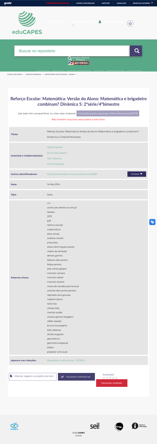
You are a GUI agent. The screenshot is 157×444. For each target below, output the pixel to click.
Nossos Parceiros (33, 74)
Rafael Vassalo (55, 147)
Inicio (53, 23)
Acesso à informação (85, 3)
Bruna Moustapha (57, 153)
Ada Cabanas (54, 158)
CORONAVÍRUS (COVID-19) (57, 3)
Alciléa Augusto (55, 164)
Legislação (121, 3)
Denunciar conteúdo (118, 383)
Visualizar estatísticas (81, 376)
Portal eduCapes (14, 74)
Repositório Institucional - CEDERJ (60, 74)
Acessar (136, 174)
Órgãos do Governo (141, 3)
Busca (67, 23)
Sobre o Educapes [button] (90, 23)
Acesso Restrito (116, 23)
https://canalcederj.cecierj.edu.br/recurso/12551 (72, 174)
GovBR (8, 3)
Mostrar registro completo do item (34, 376)
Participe (106, 3)
